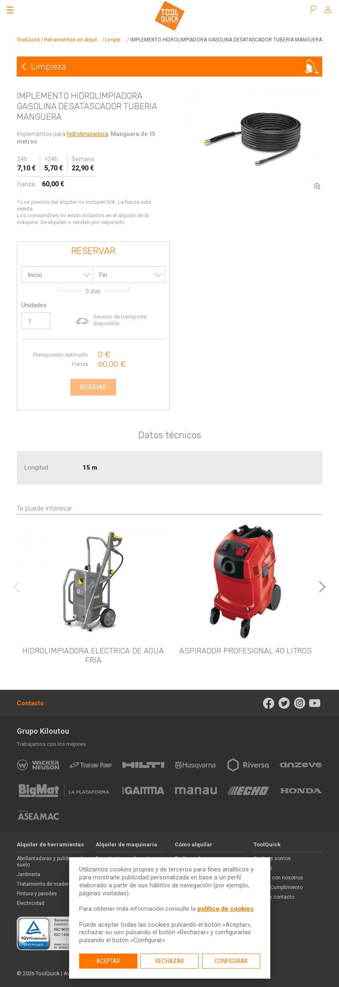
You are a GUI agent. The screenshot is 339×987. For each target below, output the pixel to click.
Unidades (34, 305)
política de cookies (225, 908)
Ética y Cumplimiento (278, 887)
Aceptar (108, 961)
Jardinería (28, 874)
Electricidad (30, 903)
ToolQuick (28, 40)
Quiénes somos (272, 858)
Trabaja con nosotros (278, 878)
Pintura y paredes (37, 894)
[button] (322, 586)
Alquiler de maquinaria (126, 844)
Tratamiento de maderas (46, 884)
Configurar (231, 961)
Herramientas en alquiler (72, 40)
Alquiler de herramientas (50, 844)
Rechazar (169, 961)
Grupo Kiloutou (43, 731)
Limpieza (115, 40)
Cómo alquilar (193, 844)
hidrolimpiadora (87, 134)
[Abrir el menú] (10, 10)
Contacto (30, 703)
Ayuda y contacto (274, 897)
